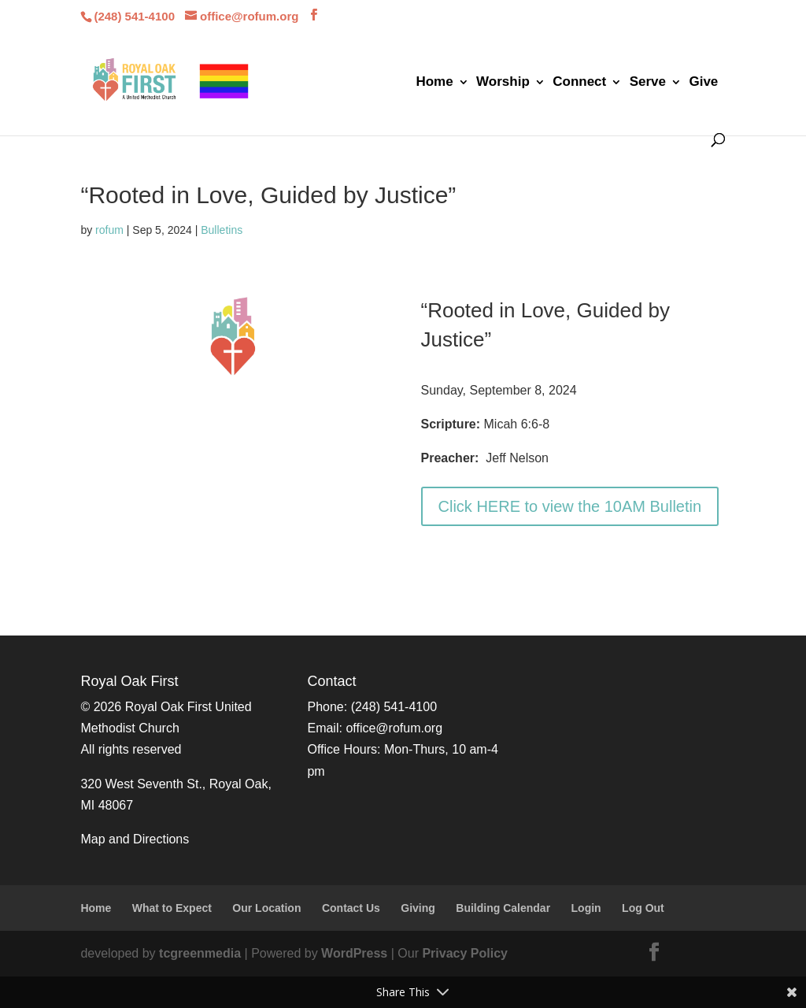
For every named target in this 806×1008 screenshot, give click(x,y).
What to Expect (172, 908)
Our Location (266, 908)
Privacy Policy (465, 953)
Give (703, 82)
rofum (109, 230)
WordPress (354, 953)
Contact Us (351, 908)
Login (586, 908)
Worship (503, 82)
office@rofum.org (394, 728)
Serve (648, 82)
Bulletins (221, 230)
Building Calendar (503, 908)
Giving (418, 908)
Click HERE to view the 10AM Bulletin (570, 506)
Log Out (643, 908)
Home (434, 82)
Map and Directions (134, 839)
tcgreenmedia (200, 953)
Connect (579, 82)
